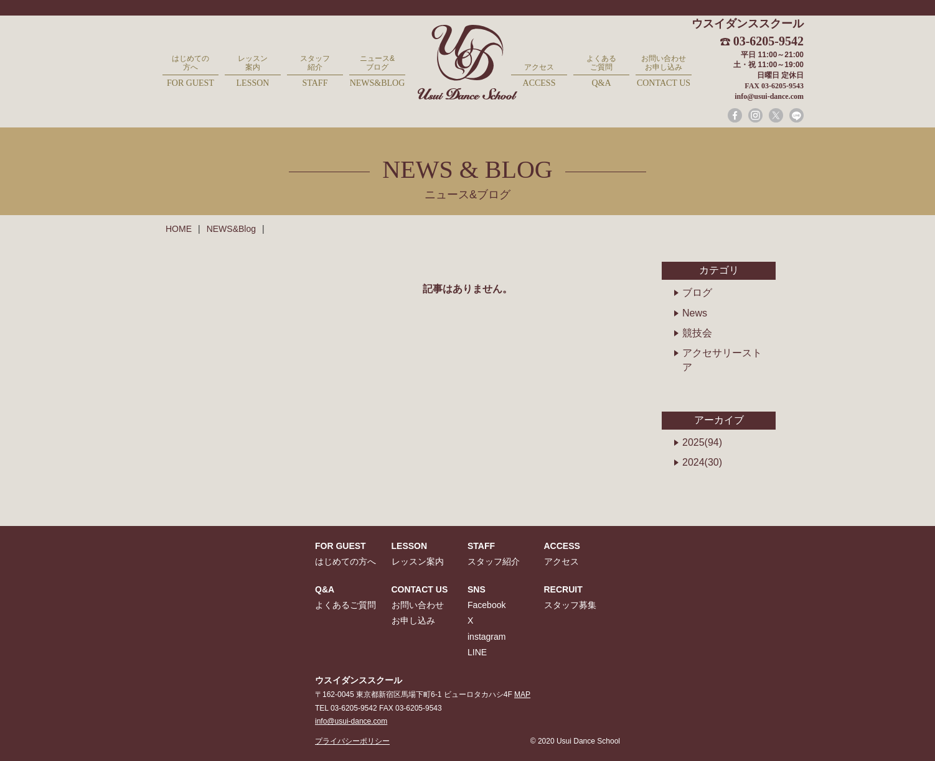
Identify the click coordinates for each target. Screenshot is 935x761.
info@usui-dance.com (769, 96)
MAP (522, 694)
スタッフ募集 (570, 605)
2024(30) (702, 462)
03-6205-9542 (768, 41)
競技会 (697, 333)
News (694, 313)
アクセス (539, 76)
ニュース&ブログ (377, 72)
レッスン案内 (253, 72)
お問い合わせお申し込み (664, 72)
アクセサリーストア (722, 360)
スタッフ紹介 (315, 72)
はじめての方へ (190, 72)
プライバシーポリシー (352, 741)
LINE (477, 652)
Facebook (486, 605)
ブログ (697, 292)
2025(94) (702, 442)
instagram (486, 637)
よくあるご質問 (601, 72)
